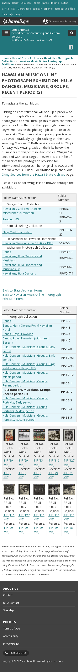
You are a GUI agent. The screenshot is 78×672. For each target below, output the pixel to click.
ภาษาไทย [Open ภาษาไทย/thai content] (70, 8)
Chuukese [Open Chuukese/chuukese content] (26, 2)
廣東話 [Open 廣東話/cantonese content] (15, 2)
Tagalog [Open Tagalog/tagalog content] (59, 8)
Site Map (8, 610)
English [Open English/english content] (6, 2)
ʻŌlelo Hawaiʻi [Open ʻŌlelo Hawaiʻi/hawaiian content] (41, 2)
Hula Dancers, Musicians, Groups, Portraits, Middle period (25, 409)
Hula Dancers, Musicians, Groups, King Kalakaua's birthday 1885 (28, 366)
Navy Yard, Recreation (17, 232)
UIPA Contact (11, 603)
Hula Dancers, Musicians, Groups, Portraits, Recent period (25, 417)
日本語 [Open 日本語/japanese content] (64, 2)
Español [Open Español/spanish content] (48, 8)
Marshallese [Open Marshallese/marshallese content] (24, 8)
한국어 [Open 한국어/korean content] (5, 8)
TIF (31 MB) (68, 475)
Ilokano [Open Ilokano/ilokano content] (55, 2)
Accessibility (10, 636)
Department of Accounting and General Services (35, 34)
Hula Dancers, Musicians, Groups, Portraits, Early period (25, 400)
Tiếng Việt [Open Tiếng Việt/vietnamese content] (7, 14)
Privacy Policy (11, 643)
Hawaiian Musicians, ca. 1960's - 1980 (27, 243)
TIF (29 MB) (23, 462)
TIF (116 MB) (53, 462)
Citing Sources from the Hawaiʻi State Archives (33, 174)
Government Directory (62, 21)
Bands (6, 252)
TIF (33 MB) (38, 462)
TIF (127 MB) (68, 462)
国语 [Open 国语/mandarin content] (13, 8)
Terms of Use (11, 628)
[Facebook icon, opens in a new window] (71, 47)
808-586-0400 (18, 652)
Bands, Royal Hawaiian (17, 334)
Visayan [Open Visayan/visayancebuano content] (19, 14)
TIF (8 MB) (22, 475)
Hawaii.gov (16, 21)
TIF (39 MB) (8, 462)
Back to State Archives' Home (22, 290)
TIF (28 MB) (68, 530)
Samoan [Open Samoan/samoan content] (37, 8)
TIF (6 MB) (7, 475)
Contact (7, 595)
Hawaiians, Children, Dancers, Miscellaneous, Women (22, 211)
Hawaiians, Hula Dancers (19, 273)
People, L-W (10, 219)
